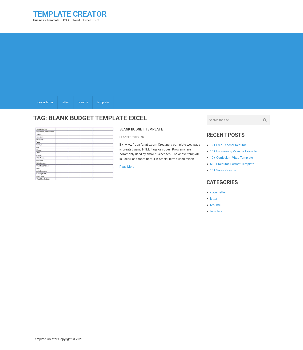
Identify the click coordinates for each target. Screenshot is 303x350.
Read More (127, 166)
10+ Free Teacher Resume (228, 145)
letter (65, 102)
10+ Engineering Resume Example (233, 151)
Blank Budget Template (141, 129)
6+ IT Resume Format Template (232, 164)
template (103, 102)
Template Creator (70, 14)
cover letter (45, 102)
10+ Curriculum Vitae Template (231, 158)
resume (83, 102)
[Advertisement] (151, 64)
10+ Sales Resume (223, 170)
